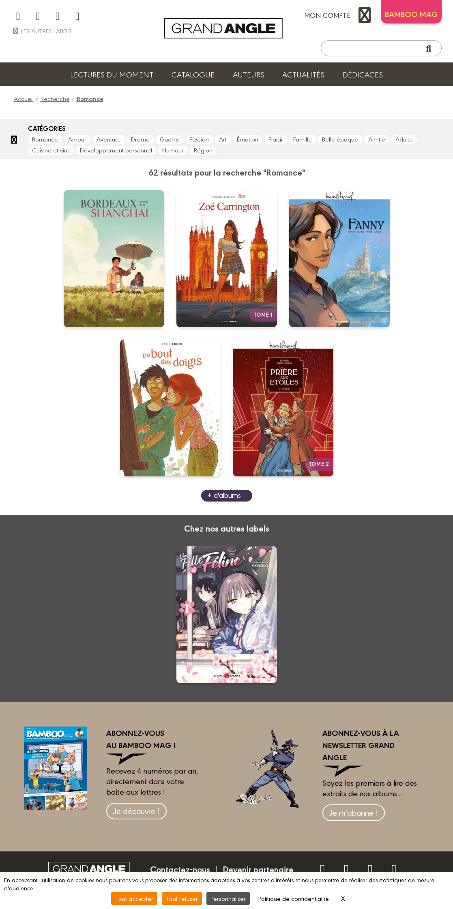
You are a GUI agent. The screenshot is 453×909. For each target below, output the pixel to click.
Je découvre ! (136, 810)
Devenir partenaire (258, 869)
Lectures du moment (111, 74)
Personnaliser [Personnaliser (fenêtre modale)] (228, 898)
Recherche (55, 98)
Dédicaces (363, 74)
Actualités (303, 74)
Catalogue (193, 74)
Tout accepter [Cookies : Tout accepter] (134, 898)
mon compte (339, 15)
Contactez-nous (180, 869)
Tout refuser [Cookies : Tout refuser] (182, 898)
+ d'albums (224, 495)
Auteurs (248, 74)
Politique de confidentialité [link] (293, 898)
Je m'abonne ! (353, 812)
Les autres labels (41, 30)
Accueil (24, 98)
